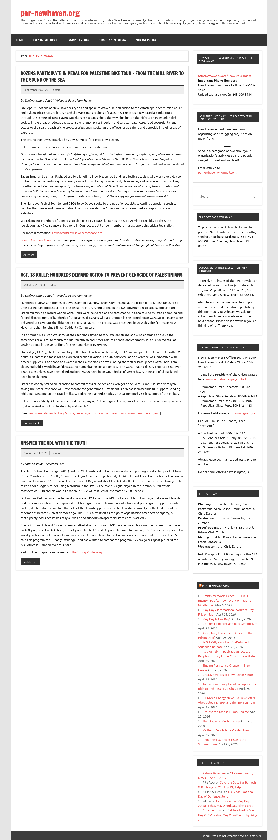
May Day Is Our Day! (217, 619)
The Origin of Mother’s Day (221, 721)
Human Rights (32, 423)
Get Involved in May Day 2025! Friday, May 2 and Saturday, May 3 (227, 814)
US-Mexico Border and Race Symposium (230, 623)
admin (57, 89)
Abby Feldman (212, 810)
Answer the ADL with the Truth (54, 443)
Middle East (30, 562)
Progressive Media (112, 40)
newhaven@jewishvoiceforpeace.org (77, 232)
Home (19, 40)
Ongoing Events (78, 40)
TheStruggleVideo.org (86, 552)
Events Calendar (45, 40)
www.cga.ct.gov (245, 413)
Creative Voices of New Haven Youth (228, 674)
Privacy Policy (145, 40)
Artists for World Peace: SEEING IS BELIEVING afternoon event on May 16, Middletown (225, 600)
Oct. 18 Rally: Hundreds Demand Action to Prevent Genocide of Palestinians (101, 275)
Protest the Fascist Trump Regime (226, 711)
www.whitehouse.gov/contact (226, 379)
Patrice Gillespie (214, 773)
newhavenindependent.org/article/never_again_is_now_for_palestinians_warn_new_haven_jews (94, 413)
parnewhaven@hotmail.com (217, 172)
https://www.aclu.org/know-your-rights (224, 75)
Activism (28, 254)
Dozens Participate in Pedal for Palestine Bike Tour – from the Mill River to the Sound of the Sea (102, 76)
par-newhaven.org (49, 13)
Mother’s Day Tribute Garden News (227, 730)
